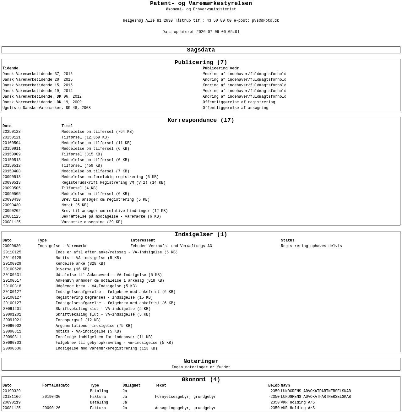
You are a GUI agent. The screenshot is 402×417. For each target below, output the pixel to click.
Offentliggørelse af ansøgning (236, 108)
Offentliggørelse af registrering (239, 102)
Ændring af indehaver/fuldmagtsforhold (244, 74)
